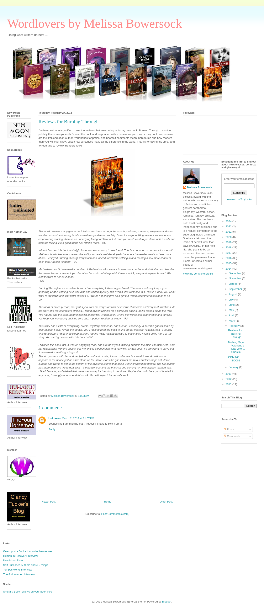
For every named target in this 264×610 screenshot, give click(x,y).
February (235, 325)
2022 (229, 226)
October (234, 283)
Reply (51, 429)
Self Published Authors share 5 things (25, 565)
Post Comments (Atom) (115, 513)
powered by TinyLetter (239, 199)
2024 (229, 221)
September (236, 289)
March (233, 320)
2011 (229, 384)
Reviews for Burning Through (235, 333)
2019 (229, 242)
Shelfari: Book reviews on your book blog (27, 591)
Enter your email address (239, 178)
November (235, 278)
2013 (229, 373)
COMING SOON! (234, 359)
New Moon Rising (13, 560)
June (232, 304)
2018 (229, 247)
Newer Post (49, 501)
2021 (229, 231)
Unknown (54, 418)
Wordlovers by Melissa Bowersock (94, 23)
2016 (229, 258)
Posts (229, 429)
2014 (229, 268)
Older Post (166, 501)
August (233, 294)
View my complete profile (198, 273)
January (234, 367)
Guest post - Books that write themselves (27, 551)
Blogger (166, 601)
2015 (229, 263)
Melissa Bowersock (199, 187)
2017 (229, 252)
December (235, 273)
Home (107, 501)
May (232, 310)
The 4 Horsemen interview (19, 574)
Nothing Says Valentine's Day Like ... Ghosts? (236, 347)
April (232, 315)
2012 (229, 379)
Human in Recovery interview (20, 555)
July (231, 299)
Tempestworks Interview (17, 569)
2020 (229, 237)
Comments (232, 436)
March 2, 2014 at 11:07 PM (78, 418)
